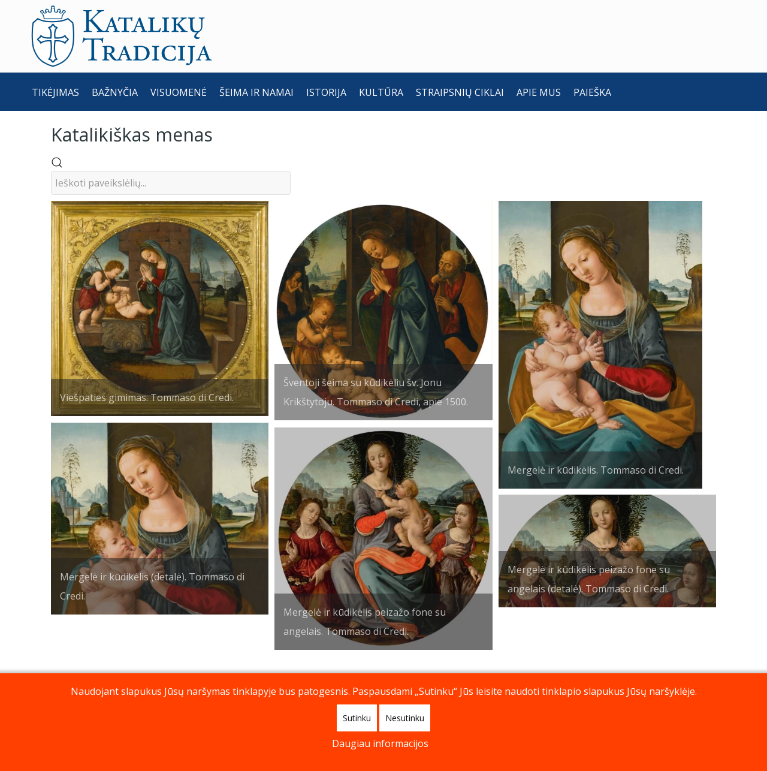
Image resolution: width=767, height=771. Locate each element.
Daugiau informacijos (380, 743)
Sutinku (357, 718)
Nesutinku (404, 718)
